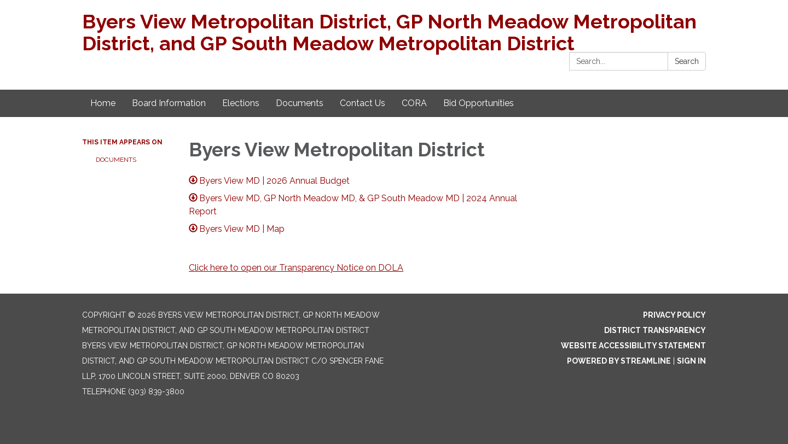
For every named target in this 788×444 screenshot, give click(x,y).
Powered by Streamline (619, 361)
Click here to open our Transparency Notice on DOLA (296, 267)
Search (687, 61)
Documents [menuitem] (299, 103)
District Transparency (655, 330)
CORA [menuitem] (414, 103)
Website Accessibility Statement (633, 345)
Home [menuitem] (102, 103)
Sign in (691, 361)
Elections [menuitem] (240, 103)
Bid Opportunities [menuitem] (478, 103)
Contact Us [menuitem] (362, 103)
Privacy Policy (674, 315)
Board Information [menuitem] (169, 103)
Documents (116, 159)
